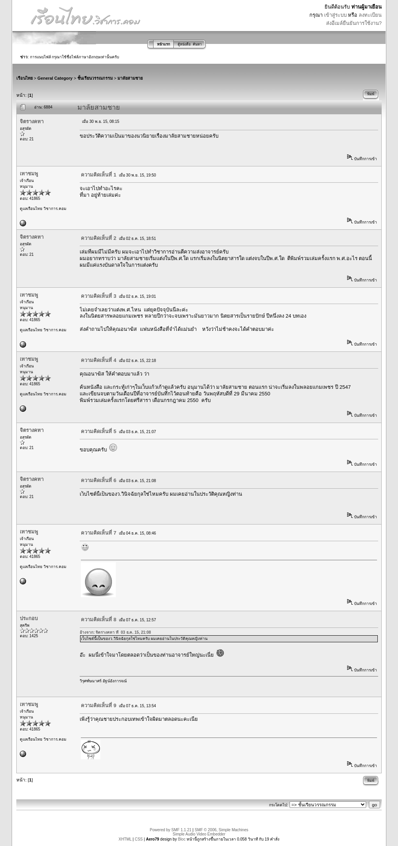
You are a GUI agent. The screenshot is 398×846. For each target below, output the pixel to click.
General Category (54, 78)
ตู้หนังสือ (184, 44)
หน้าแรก (163, 44)
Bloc (181, 839)
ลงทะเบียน (370, 15)
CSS (139, 839)
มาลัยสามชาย (130, 78)
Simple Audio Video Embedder (199, 834)
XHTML (125, 839)
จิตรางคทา (32, 121)
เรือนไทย (24, 78)
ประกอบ (29, 618)
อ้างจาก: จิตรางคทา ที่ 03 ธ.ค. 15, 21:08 (115, 632)
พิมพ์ (370, 94)
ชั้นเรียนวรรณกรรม (95, 78)
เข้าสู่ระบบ (335, 15)
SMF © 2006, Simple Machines (221, 830)
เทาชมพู (29, 174)
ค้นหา (197, 44)
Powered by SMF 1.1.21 (170, 830)
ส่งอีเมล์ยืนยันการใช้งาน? (354, 23)
